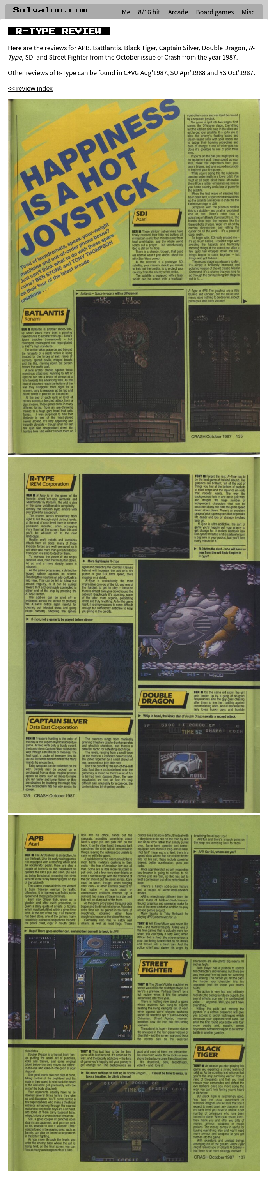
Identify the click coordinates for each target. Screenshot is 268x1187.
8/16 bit (149, 11)
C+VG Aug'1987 (145, 72)
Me (126, 11)
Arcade (178, 11)
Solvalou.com (50, 10)
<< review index (30, 88)
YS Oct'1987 (237, 72)
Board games (215, 11)
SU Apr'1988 (188, 72)
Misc (248, 11)
